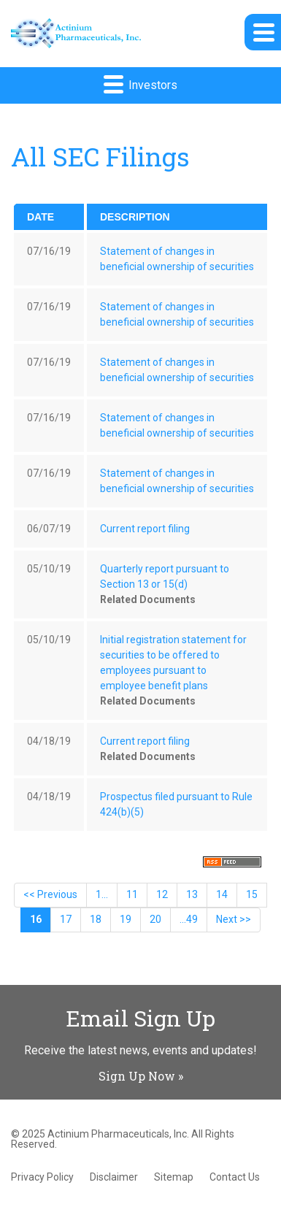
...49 (189, 919)
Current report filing (145, 528)
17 (66, 919)
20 (155, 919)
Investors (140, 83)
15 (252, 894)
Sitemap (173, 1177)
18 (95, 919)
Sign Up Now (137, 1075)
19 (125, 919)
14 (222, 894)
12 (162, 894)
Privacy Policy (42, 1177)
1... (102, 894)
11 (132, 894)
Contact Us (234, 1177)
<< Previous (50, 894)
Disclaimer (114, 1177)
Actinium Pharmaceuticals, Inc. (118, 1134)
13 (192, 894)
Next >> (233, 919)
